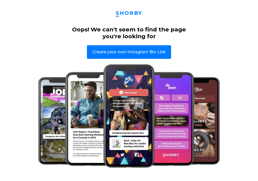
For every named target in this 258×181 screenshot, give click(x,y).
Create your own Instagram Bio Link (129, 52)
